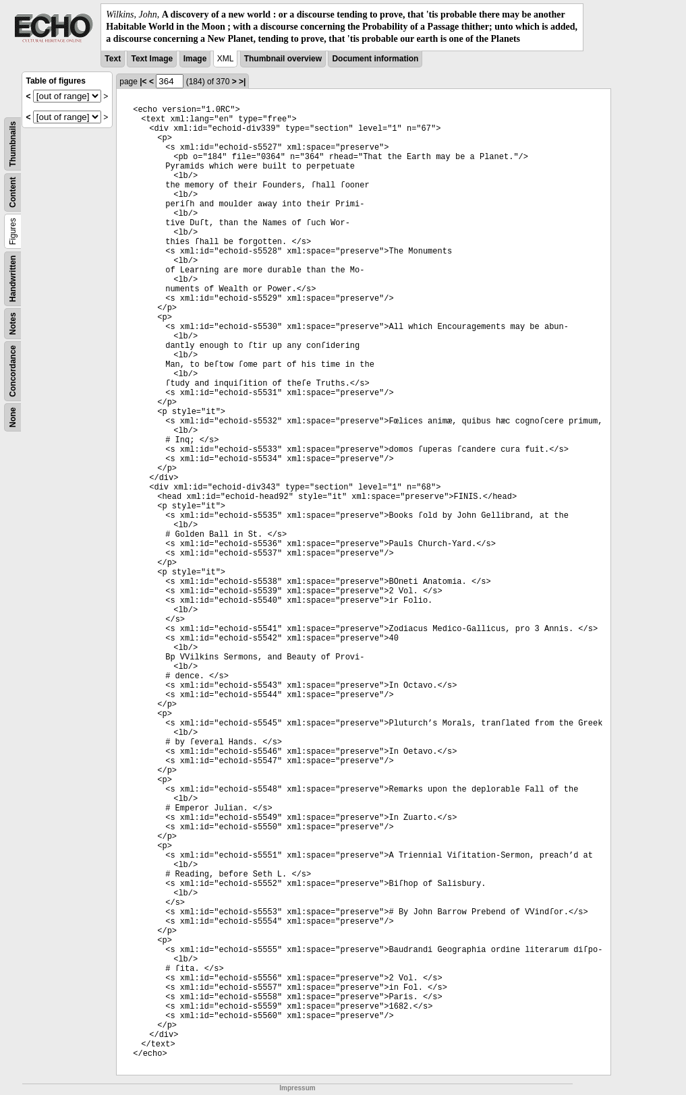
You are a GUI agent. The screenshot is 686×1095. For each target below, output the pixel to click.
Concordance (13, 371)
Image (195, 58)
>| (242, 81)
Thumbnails (13, 143)
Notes (13, 323)
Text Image (152, 58)
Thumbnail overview (283, 58)
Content (13, 192)
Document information (375, 58)
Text (113, 58)
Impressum (297, 1088)
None (13, 417)
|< (143, 81)
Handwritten (13, 278)
